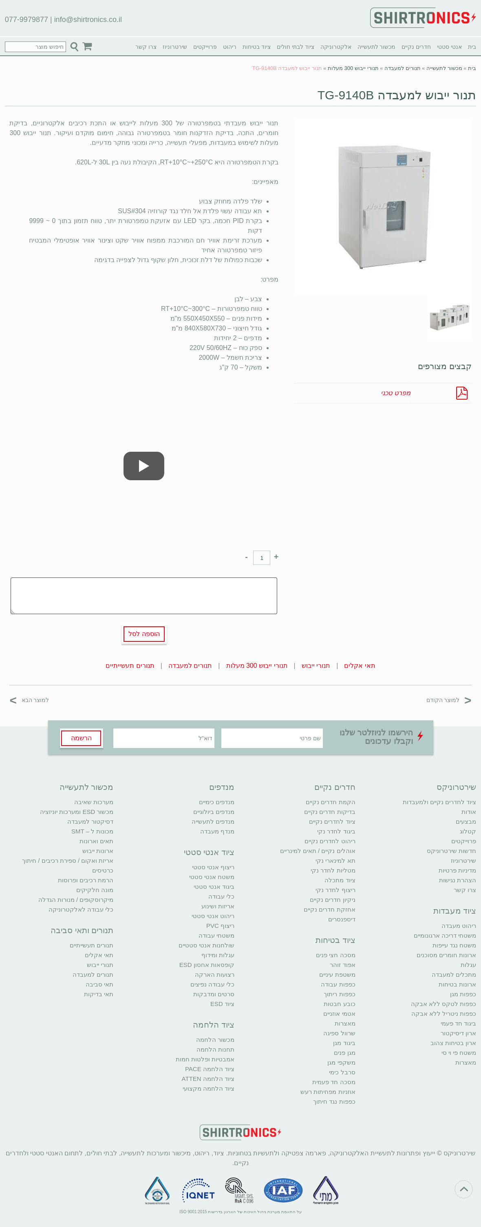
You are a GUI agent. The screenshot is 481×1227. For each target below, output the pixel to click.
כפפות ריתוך (339, 994)
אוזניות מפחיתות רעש (327, 1091)
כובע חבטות (339, 1003)
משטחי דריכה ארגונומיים (445, 935)
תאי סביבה (99, 984)
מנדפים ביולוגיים (213, 811)
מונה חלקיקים (94, 889)
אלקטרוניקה (335, 47)
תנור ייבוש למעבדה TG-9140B (397, 95)
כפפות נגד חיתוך (334, 1101)
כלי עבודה (221, 896)
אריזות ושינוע (217, 906)
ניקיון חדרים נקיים (332, 899)
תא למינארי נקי (335, 860)
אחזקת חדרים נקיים (329, 909)
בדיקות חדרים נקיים (329, 811)
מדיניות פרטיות (457, 870)
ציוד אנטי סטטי (209, 852)
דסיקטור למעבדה (90, 821)
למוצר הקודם (449, 699)
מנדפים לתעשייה (213, 821)
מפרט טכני (395, 392)
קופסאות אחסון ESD (206, 964)
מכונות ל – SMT (92, 831)
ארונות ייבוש (97, 850)
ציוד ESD (222, 1003)
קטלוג (468, 831)
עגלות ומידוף (217, 954)
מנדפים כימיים (216, 801)
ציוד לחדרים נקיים (332, 821)
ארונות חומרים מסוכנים (446, 954)
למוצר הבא (29, 699)
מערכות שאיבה (93, 801)
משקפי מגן (341, 1062)
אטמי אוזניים (339, 1013)
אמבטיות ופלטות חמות (205, 1059)
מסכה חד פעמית (333, 1081)
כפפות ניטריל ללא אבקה (444, 1013)
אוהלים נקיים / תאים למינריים (317, 850)
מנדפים (221, 787)
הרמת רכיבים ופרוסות (85, 880)
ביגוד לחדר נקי (336, 831)
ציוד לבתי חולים (295, 47)
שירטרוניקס (456, 787)
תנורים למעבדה (402, 68)
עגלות (468, 964)
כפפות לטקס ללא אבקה (444, 1003)
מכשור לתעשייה (376, 47)
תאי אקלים (359, 665)
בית (472, 47)
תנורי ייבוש (316, 665)
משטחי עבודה (216, 935)
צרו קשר (146, 47)
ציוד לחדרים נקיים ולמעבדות (440, 801)
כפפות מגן (463, 994)
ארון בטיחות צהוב (453, 1042)
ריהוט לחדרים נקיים (329, 841)
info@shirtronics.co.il (88, 19)
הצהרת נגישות (457, 880)
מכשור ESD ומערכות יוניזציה (76, 811)
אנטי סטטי (449, 47)
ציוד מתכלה (339, 880)
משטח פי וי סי (459, 1052)
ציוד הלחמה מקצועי (208, 1088)
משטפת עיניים (337, 974)
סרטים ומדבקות (213, 994)
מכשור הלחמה (215, 1039)
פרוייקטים (205, 47)
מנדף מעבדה (217, 831)
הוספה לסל (143, 633)
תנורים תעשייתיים (130, 665)
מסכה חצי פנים (335, 954)
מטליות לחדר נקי (333, 870)
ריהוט (229, 47)
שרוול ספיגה (339, 1033)
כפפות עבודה (338, 984)
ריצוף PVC (220, 925)
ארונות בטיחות (457, 984)
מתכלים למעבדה (454, 974)
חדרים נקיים (416, 47)
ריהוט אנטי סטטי (213, 915)
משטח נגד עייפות (454, 945)
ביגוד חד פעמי (458, 1023)
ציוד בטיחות (257, 47)
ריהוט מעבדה (458, 925)
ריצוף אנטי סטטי (213, 867)
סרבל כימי (342, 1072)
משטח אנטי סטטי (211, 876)
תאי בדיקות (98, 994)
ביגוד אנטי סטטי (214, 886)
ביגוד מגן (344, 1042)
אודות (468, 811)
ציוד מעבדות (455, 910)
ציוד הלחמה (213, 1024)
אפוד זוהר (342, 964)
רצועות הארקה (214, 974)
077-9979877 (26, 19)
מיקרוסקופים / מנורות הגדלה (76, 899)
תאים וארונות (96, 841)
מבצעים (466, 821)
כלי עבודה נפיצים (212, 984)
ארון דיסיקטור (458, 1033)
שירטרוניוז (175, 47)
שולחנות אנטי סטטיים (206, 945)
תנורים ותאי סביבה (82, 930)
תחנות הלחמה (215, 1049)
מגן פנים (344, 1052)
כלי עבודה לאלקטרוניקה (81, 909)
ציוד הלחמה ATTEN (208, 1078)
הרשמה (81, 738)
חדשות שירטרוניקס (451, 850)
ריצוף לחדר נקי (335, 889)
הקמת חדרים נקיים (330, 801)
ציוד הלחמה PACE (209, 1068)
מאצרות (465, 1062)
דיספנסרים (341, 919)
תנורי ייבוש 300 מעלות (353, 68)
